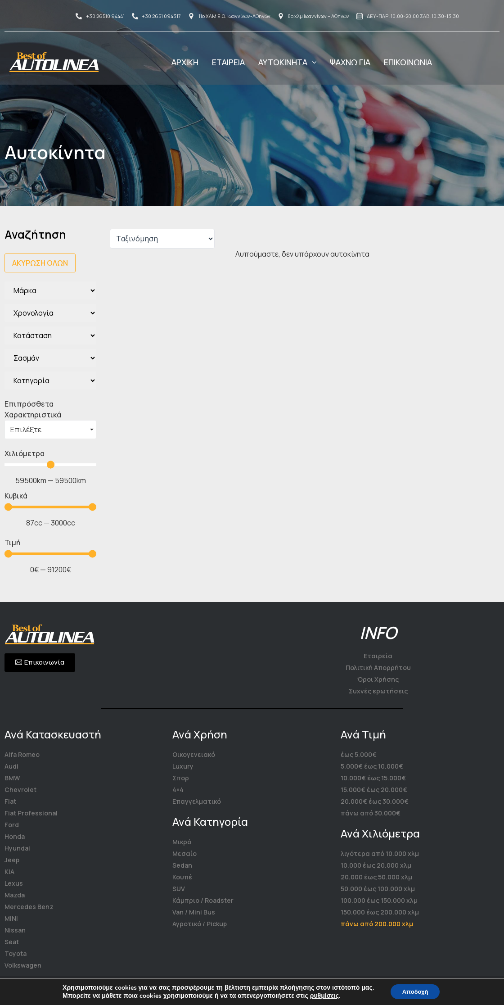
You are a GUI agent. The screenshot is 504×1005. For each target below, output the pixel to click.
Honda (14, 836)
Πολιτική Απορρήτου (378, 667)
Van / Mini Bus (193, 912)
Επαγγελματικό (196, 801)
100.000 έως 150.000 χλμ (379, 900)
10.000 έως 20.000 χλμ (376, 865)
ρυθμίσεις (321, 995)
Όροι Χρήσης (378, 679)
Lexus (13, 883)
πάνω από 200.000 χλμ (377, 923)
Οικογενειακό (193, 754)
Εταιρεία (378, 656)
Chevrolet (20, 789)
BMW (12, 778)
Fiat (10, 801)
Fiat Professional (31, 813)
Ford (11, 824)
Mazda (14, 895)
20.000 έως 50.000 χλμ (376, 877)
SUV (178, 888)
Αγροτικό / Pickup (199, 923)
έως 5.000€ (359, 754)
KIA (9, 871)
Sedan (182, 865)
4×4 (178, 789)
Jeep (11, 860)
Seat (11, 941)
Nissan (15, 930)
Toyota (15, 953)
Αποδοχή (415, 991)
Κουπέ (182, 877)
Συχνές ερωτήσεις (378, 691)
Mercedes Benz (29, 906)
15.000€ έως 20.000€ (374, 789)
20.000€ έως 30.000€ (375, 801)
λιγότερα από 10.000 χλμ (380, 853)
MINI (11, 918)
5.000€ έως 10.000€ (372, 766)
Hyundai (17, 848)
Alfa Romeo (22, 754)
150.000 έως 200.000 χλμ (380, 912)
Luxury (183, 766)
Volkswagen (22, 965)
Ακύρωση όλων (40, 263)
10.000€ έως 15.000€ (373, 778)
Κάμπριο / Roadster (203, 900)
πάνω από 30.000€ (370, 813)
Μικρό (181, 842)
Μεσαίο (184, 853)
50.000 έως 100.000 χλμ (378, 888)
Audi (11, 766)
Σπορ (180, 778)
